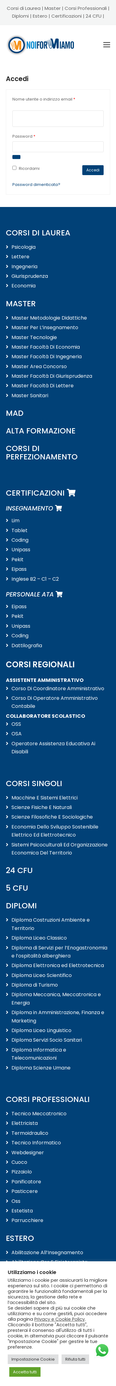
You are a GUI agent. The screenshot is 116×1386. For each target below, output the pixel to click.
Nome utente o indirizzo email (52, 99)
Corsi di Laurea (24, 8)
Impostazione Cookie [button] (33, 1359)
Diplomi (20, 16)
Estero (40, 16)
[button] (106, 45)
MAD (15, 413)
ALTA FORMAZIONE (40, 430)
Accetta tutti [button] (25, 1372)
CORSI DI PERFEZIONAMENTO (42, 452)
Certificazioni (66, 16)
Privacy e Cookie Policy (59, 1319)
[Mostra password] (16, 157)
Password (32, 136)
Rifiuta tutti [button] (75, 1359)
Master (53, 8)
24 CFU (93, 16)
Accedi (93, 170)
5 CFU (17, 888)
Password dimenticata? (36, 184)
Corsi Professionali (86, 8)
